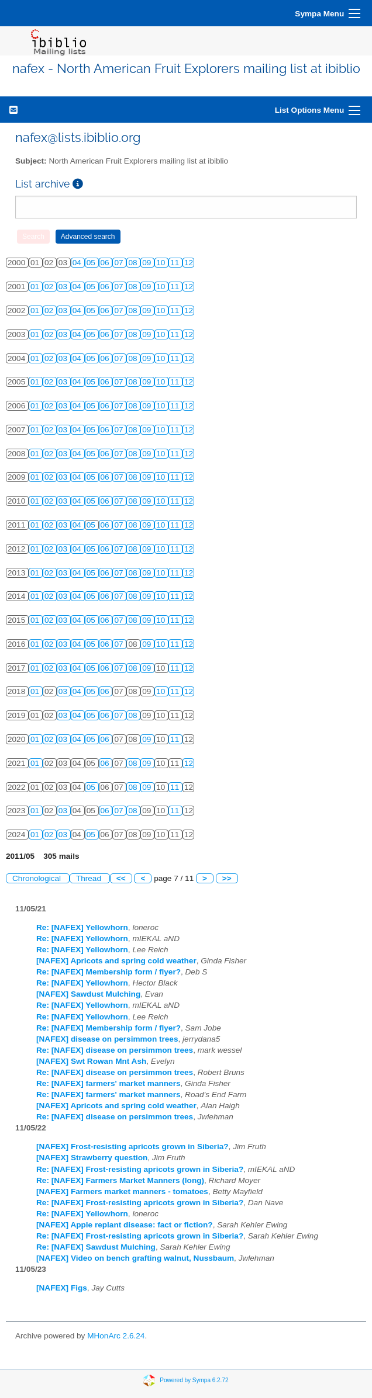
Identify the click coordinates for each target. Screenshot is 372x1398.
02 (50, 286)
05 (92, 262)
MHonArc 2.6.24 (115, 1335)
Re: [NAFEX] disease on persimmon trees (114, 1050)
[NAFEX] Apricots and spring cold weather (116, 960)
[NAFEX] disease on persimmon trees (107, 1039)
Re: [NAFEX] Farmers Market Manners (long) (120, 1180)
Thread (90, 878)
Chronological (37, 878)
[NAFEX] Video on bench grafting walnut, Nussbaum (135, 1258)
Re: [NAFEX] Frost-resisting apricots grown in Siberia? (139, 1169)
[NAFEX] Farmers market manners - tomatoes (122, 1191)
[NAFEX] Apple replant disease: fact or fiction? (124, 1224)
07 (119, 262)
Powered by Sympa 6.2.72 (194, 1379)
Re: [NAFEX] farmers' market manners (108, 1083)
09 (147, 262)
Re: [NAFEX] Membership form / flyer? (108, 971)
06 (106, 262)
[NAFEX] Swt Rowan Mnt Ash (91, 1061)
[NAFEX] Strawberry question (91, 1157)
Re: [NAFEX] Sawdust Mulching (96, 1247)
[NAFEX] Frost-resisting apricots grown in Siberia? (132, 1146)
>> (227, 878)
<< (121, 878)
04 (78, 262)
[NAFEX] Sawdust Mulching (88, 994)
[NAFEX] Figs (61, 1287)
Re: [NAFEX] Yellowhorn (82, 927)
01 (36, 286)
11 (175, 262)
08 (133, 262)
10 (161, 262)
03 (64, 286)
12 (188, 262)
